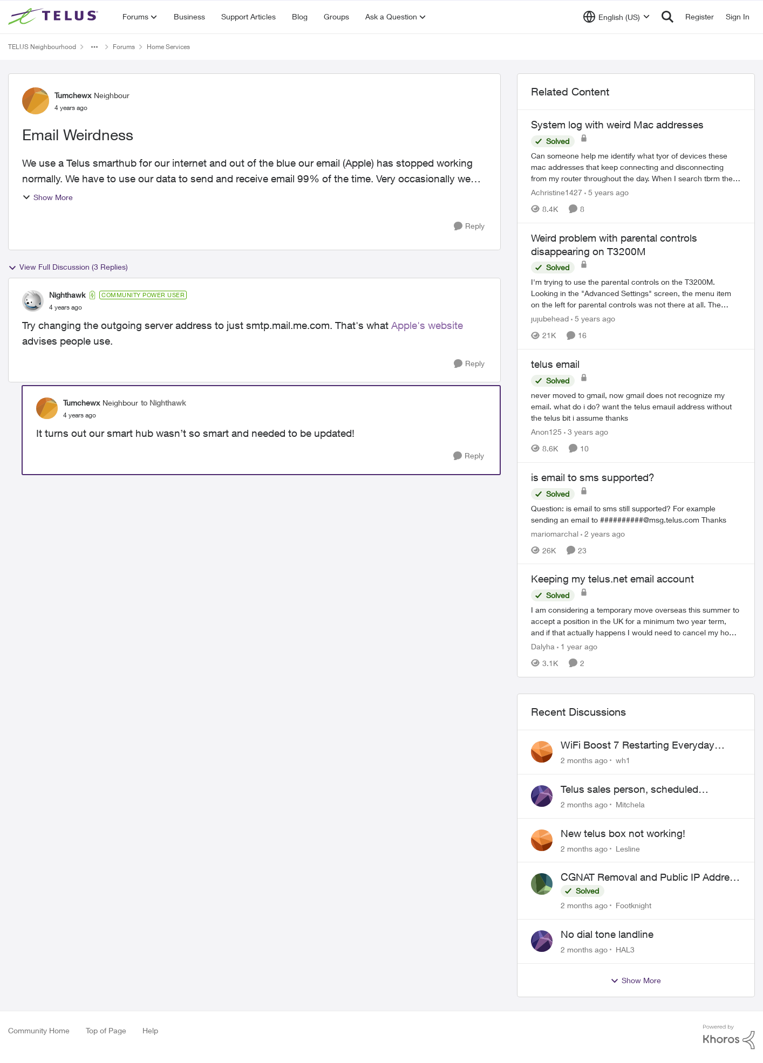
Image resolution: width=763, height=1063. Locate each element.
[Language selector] (616, 17)
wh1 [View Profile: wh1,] (623, 760)
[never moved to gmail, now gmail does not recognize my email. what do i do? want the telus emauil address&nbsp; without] (636, 406)
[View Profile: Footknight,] (542, 884)
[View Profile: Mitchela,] (542, 796)
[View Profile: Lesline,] (542, 840)
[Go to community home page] (54, 16)
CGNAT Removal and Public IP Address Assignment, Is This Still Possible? (650, 877)
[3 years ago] (586, 431)
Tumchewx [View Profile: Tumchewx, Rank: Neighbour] (72, 95)
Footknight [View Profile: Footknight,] (633, 905)
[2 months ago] (584, 760)
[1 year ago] (577, 646)
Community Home (39, 1030)
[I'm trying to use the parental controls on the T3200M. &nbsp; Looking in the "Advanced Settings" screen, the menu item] (636, 293)
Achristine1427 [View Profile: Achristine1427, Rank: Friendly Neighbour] (556, 192)
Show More (47, 197)
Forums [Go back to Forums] (124, 47)
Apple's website (427, 325)
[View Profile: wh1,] (542, 752)
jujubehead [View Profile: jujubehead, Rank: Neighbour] (550, 318)
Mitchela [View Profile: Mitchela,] (630, 804)
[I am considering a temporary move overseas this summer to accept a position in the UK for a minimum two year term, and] (636, 621)
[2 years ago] (603, 533)
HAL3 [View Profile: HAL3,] (625, 949)
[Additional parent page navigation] (94, 46)
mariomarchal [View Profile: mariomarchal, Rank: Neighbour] (554, 533)
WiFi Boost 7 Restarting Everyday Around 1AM (637, 745)
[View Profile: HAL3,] (542, 941)
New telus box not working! (623, 833)
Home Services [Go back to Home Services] (168, 47)
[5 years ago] (606, 192)
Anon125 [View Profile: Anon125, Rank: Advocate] (546, 431)
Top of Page (106, 1030)
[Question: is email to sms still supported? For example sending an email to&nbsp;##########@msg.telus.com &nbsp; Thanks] (636, 513)
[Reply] (469, 226)
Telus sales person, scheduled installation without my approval (633, 789)
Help (150, 1030)
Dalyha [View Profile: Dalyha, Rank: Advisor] (543, 646)
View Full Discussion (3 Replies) (68, 267)
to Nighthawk (163, 402)
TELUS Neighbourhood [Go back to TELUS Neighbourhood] (42, 47)
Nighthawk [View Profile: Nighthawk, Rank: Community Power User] (67, 294)
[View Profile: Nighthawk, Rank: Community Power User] (33, 301)
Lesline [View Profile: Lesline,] (628, 848)
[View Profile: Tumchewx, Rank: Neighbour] (35, 100)
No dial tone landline (607, 934)
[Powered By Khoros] (729, 1037)
